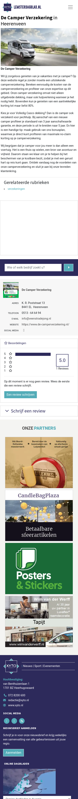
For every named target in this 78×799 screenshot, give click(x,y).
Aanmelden (13, 752)
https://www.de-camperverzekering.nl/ (45, 324)
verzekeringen (16, 189)
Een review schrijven (21, 394)
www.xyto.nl (15, 705)
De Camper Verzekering (36, 290)
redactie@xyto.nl (18, 700)
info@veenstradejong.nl (36, 318)
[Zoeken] (68, 267)
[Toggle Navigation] (70, 7)
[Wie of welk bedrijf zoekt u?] (33, 267)
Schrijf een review (24, 411)
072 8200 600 (16, 695)
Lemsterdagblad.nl (27, 7)
